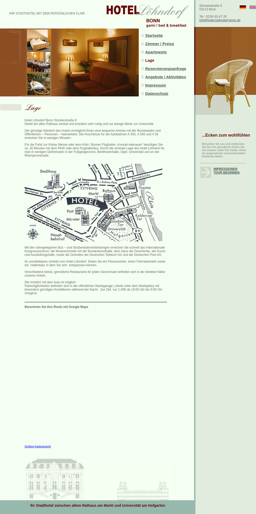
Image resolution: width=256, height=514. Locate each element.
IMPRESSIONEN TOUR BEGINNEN (226, 170)
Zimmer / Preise (159, 43)
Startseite (154, 35)
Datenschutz (156, 93)
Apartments (156, 52)
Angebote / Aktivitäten (165, 77)
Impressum (155, 85)
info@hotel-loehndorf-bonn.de (219, 20)
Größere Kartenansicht (38, 446)
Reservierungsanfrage (165, 68)
